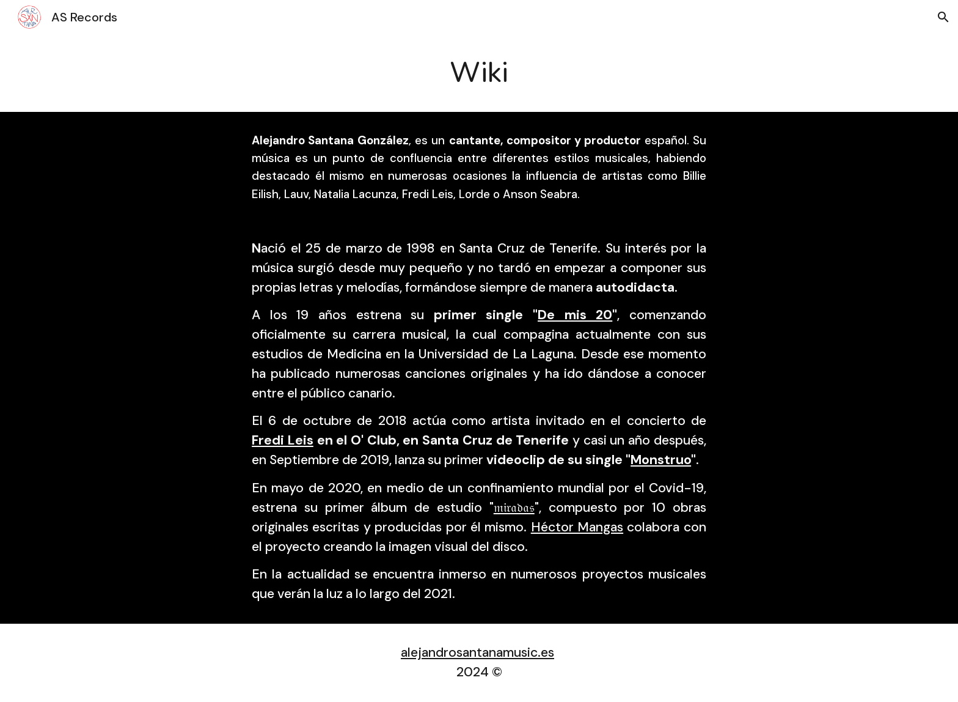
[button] (943, 17)
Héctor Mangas (577, 527)
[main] (479, 73)
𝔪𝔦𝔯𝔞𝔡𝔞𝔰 (514, 507)
